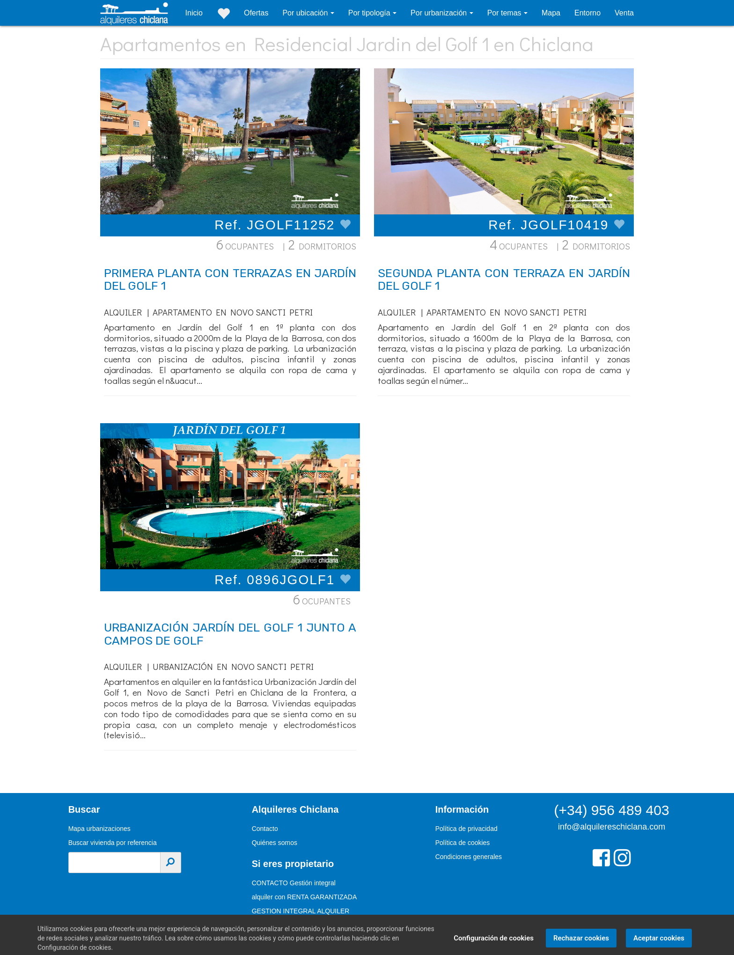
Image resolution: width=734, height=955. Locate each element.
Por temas (505, 13)
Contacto (265, 828)
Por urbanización (440, 13)
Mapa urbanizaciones (99, 828)
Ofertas (256, 13)
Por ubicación (306, 13)
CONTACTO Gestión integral (294, 883)
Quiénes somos (274, 842)
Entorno (587, 13)
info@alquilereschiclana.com (611, 826)
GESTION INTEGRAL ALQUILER (301, 911)
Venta (624, 13)
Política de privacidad (466, 828)
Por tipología (370, 13)
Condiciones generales (468, 856)
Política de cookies (462, 842)
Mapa (551, 13)
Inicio (194, 13)
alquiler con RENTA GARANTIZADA (304, 897)
